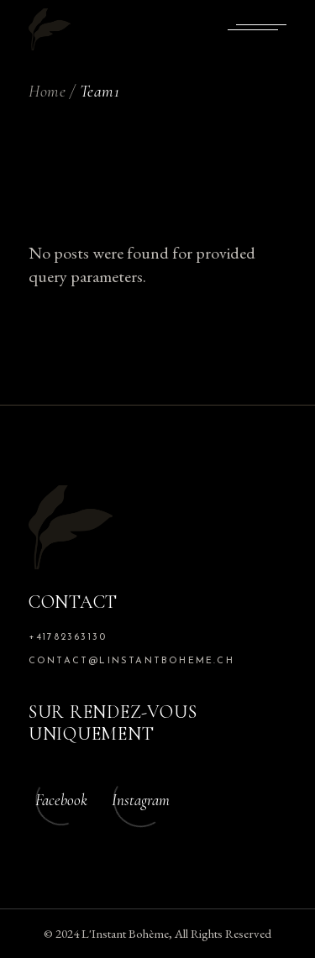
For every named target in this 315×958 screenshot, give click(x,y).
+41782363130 (68, 637)
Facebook (61, 800)
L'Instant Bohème (125, 933)
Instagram (141, 800)
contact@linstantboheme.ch (131, 661)
